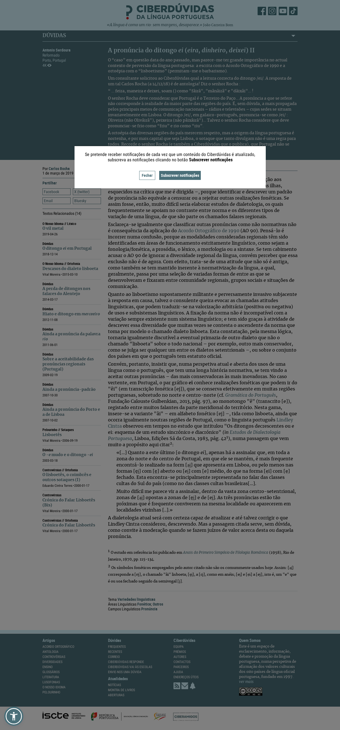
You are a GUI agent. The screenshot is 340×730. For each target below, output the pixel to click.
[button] (14, 716)
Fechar (147, 175)
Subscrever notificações (180, 175)
